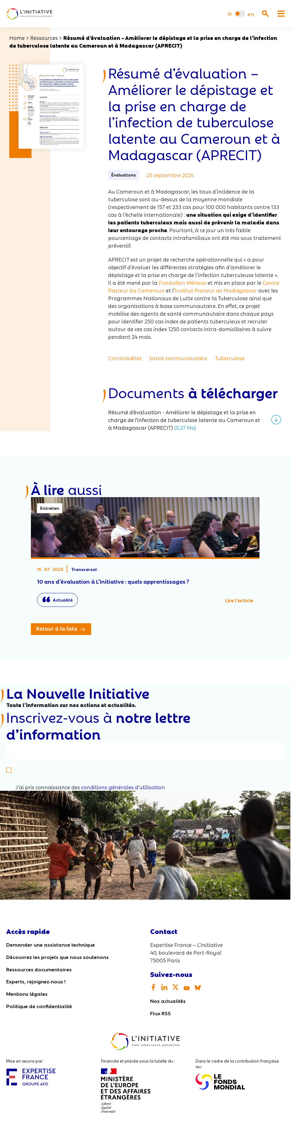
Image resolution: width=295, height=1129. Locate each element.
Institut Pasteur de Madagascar (216, 290)
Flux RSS (160, 1012)
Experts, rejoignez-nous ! (35, 981)
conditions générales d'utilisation (123, 786)
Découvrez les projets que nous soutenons (57, 956)
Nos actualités (168, 1000)
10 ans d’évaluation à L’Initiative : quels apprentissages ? (145, 555)
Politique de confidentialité (39, 1005)
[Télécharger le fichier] (194, 419)
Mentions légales (27, 993)
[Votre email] (145, 750)
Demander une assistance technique (50, 944)
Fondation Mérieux (182, 282)
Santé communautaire (178, 357)
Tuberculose (230, 357)
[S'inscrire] (11, 766)
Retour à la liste (56, 629)
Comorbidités (125, 357)
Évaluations (123, 175)
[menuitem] (230, 14)
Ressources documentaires (39, 969)
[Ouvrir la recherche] (265, 13)
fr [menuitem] (230, 14)
